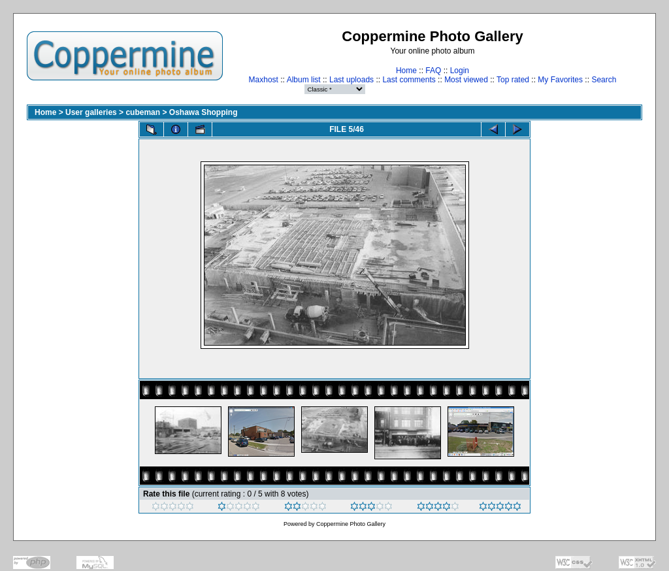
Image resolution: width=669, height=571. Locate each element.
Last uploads (351, 79)
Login (459, 70)
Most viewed (466, 79)
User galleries (91, 112)
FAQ (433, 70)
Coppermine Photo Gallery (350, 524)
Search (603, 79)
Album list (304, 79)
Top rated (513, 79)
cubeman (142, 112)
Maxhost (263, 79)
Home (406, 70)
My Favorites (560, 79)
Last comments (408, 79)
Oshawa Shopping (203, 112)
